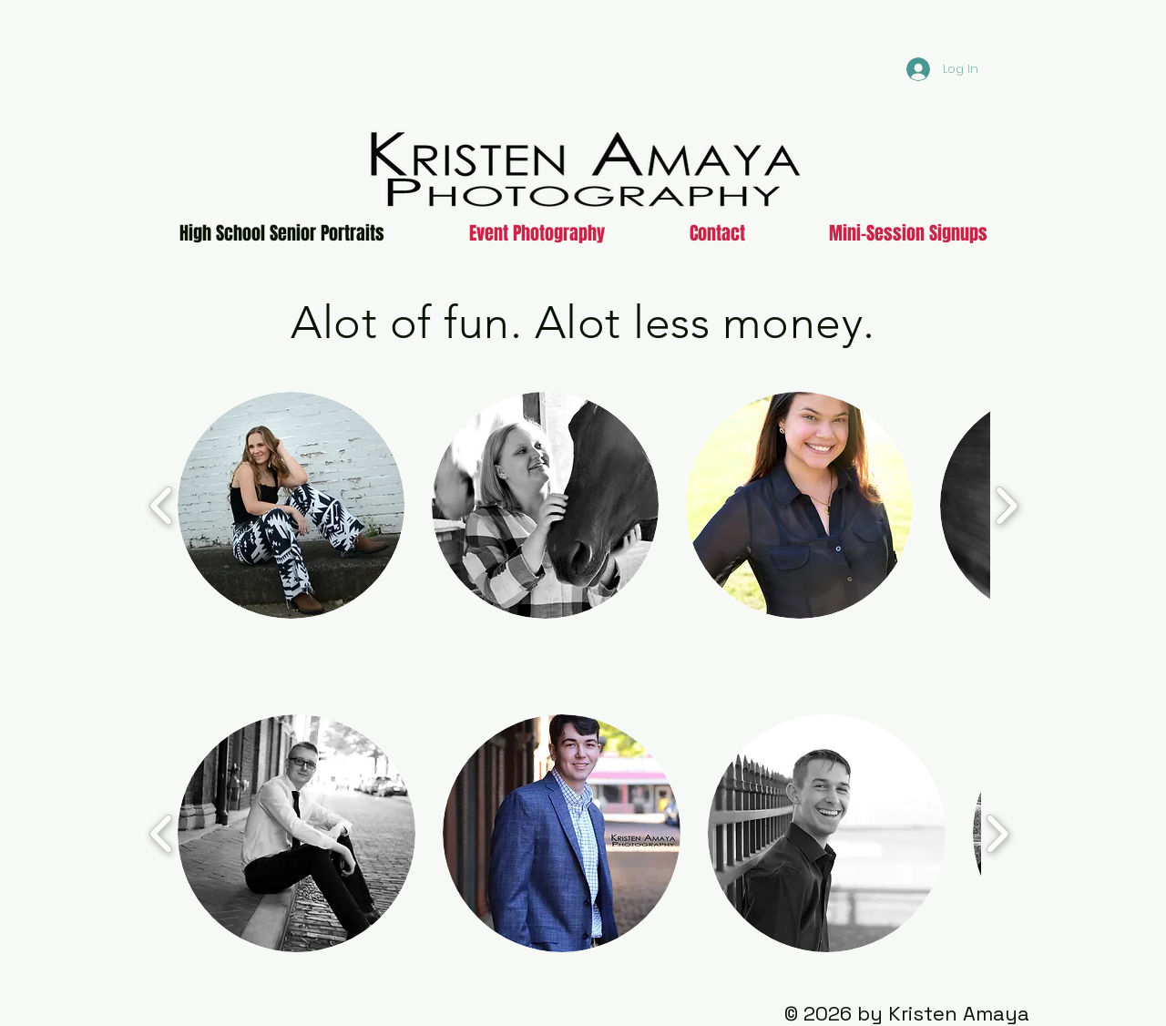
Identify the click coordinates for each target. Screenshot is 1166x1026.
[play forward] (1006, 505)
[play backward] (161, 505)
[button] (291, 505)
